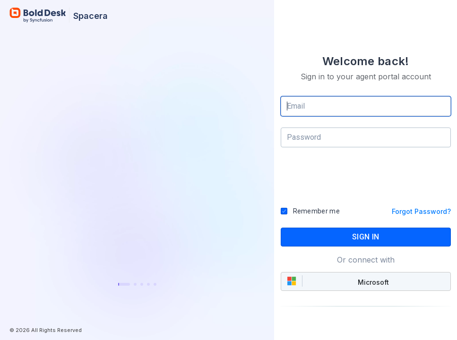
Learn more (137, 259)
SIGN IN (365, 236)
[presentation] (366, 181)
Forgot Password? (421, 211)
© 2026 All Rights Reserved (45, 330)
